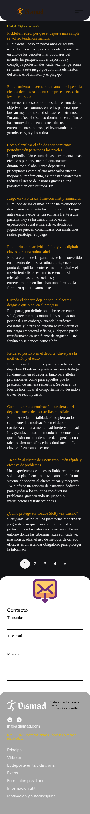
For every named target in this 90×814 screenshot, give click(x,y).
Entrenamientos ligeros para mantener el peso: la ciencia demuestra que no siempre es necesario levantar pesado (44, 92)
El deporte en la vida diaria (31, 765)
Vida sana (16, 757)
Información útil (21, 788)
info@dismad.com (23, 726)
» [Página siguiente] (65, 563)
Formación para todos (27, 780)
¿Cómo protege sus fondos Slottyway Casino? (42, 513)
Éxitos (12, 773)
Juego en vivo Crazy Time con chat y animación (44, 198)
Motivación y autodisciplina (31, 796)
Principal (15, 750)
